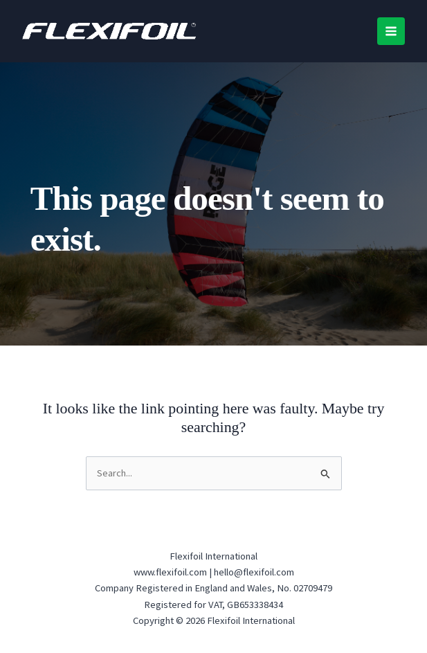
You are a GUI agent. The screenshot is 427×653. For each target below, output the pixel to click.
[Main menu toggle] (391, 31)
